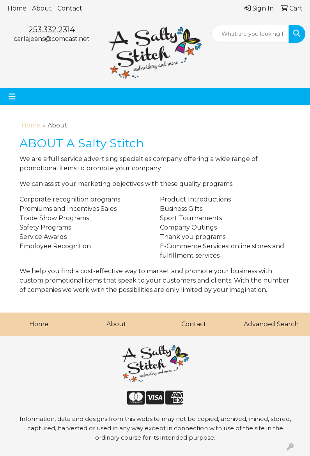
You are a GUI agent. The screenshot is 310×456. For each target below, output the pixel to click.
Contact (69, 8)
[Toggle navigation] (12, 96)
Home (17, 8)
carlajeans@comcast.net (52, 38)
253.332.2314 (51, 29)
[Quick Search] (250, 34)
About (42, 8)
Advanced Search (271, 324)
